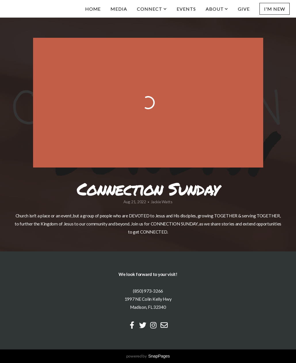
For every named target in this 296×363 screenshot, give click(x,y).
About (217, 9)
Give (244, 9)
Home (93, 9)
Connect (152, 9)
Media (118, 9)
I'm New (274, 9)
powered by (148, 355)
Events (186, 9)
